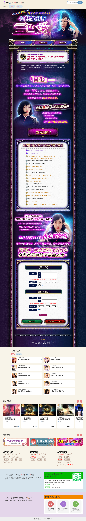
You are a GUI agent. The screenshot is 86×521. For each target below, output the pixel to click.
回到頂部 (43, 339)
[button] (78, 435)
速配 (9, 457)
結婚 (16, 459)
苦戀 (13, 457)
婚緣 (32, 454)
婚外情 (10, 462)
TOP (21, 48)
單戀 (12, 6)
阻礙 (45, 459)
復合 (11, 459)
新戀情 (20, 459)
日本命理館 (36, 518)
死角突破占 (67, 459)
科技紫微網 (43, 518)
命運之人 (17, 454)
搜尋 (80, 2)
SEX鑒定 (33, 459)
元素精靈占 (68, 454)
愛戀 (43, 457)
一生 (38, 457)
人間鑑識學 (61, 464)
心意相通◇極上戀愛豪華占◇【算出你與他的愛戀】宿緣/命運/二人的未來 (38, 48)
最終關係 (39, 459)
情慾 (5, 462)
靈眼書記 (60, 462)
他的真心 (19, 6)
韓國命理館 (49, 518)
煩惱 (44, 454)
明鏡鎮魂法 (67, 462)
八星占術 (60, 457)
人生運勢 (6, 459)
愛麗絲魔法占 (67, 457)
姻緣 (17, 457)
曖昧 (5, 457)
